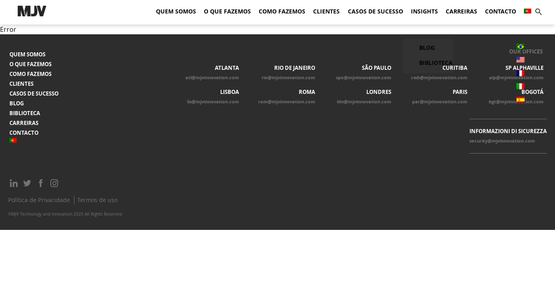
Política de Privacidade (39, 200)
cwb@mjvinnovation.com (439, 77)
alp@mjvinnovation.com (516, 77)
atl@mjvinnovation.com (212, 77)
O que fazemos (227, 11)
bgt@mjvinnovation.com (516, 101)
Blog (16, 103)
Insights (424, 11)
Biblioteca (24, 113)
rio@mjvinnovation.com (288, 77)
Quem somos (176, 11)
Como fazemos (282, 11)
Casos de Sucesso (375, 11)
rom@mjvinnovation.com (286, 101)
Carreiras (461, 11)
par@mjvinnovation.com (439, 101)
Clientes (326, 11)
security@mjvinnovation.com (502, 141)
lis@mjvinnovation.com (213, 101)
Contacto (500, 11)
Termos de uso (97, 200)
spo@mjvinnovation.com (363, 77)
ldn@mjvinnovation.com (364, 101)
